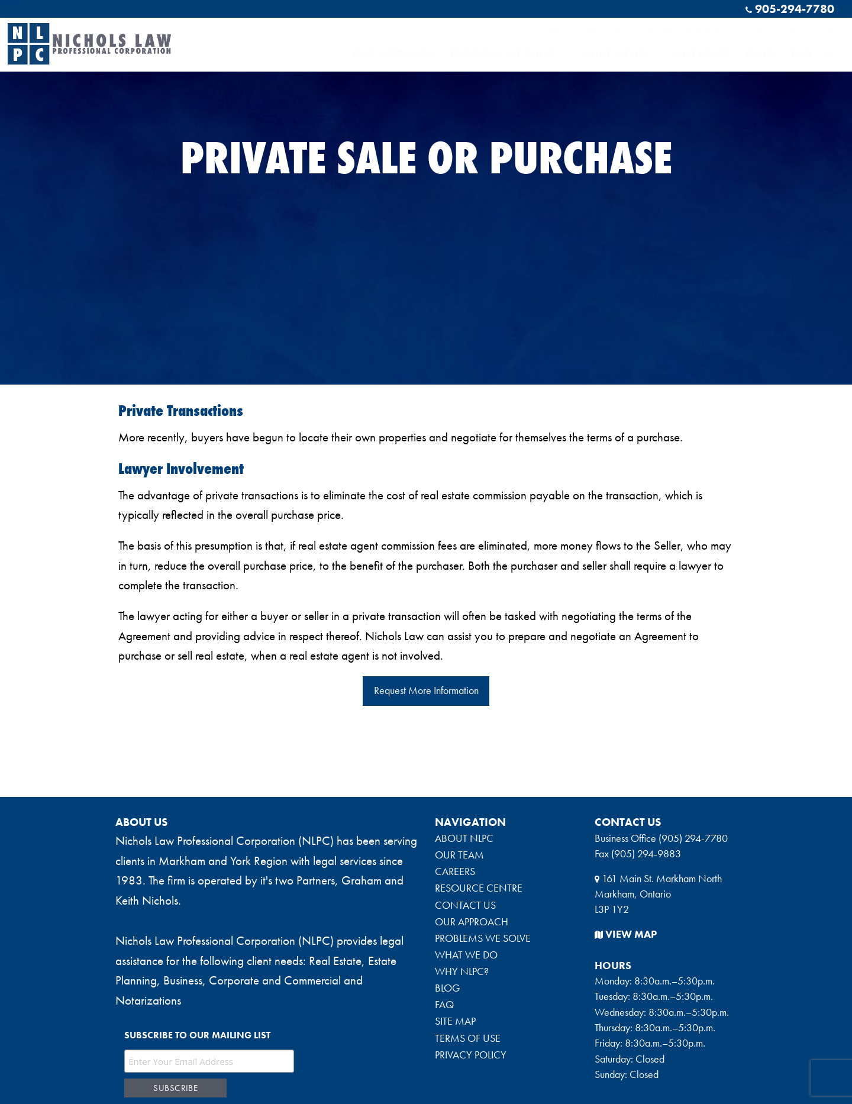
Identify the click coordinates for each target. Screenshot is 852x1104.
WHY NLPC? (701, 53)
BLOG (760, 53)
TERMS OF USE (468, 1038)
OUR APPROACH (393, 53)
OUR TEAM (600, 31)
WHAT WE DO (617, 53)
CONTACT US (805, 31)
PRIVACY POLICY (470, 1054)
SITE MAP (455, 1021)
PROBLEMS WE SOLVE (507, 53)
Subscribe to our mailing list (197, 1035)
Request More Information (426, 690)
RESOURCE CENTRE (725, 31)
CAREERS (654, 31)
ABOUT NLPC (538, 31)
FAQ (801, 53)
